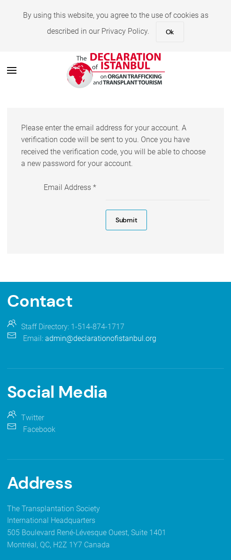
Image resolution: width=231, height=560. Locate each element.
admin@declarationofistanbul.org (100, 338)
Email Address (70, 187)
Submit (126, 220)
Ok (170, 32)
